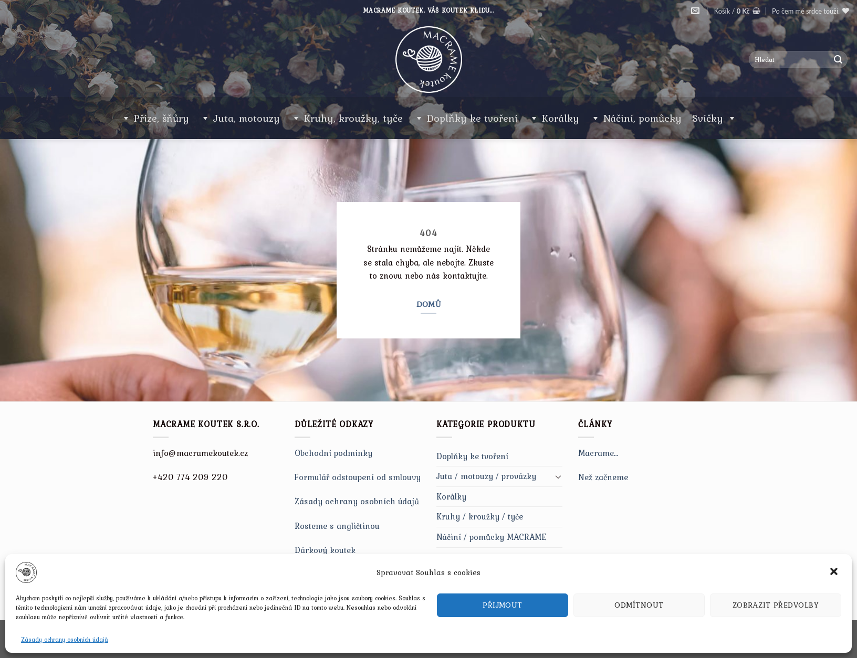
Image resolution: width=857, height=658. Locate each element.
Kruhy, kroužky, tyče (353, 118)
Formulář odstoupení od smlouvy (358, 477)
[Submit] (838, 60)
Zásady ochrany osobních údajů (64, 639)
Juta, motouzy (246, 118)
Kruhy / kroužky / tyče (479, 516)
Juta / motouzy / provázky (486, 476)
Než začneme (603, 477)
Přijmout (502, 605)
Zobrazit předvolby (776, 605)
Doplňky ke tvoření (472, 118)
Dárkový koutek (325, 550)
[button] (835, 572)
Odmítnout (638, 605)
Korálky (560, 118)
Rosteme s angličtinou (337, 525)
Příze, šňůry (161, 118)
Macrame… (598, 453)
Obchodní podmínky (333, 453)
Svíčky (714, 118)
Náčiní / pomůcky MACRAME (491, 536)
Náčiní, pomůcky (642, 118)
